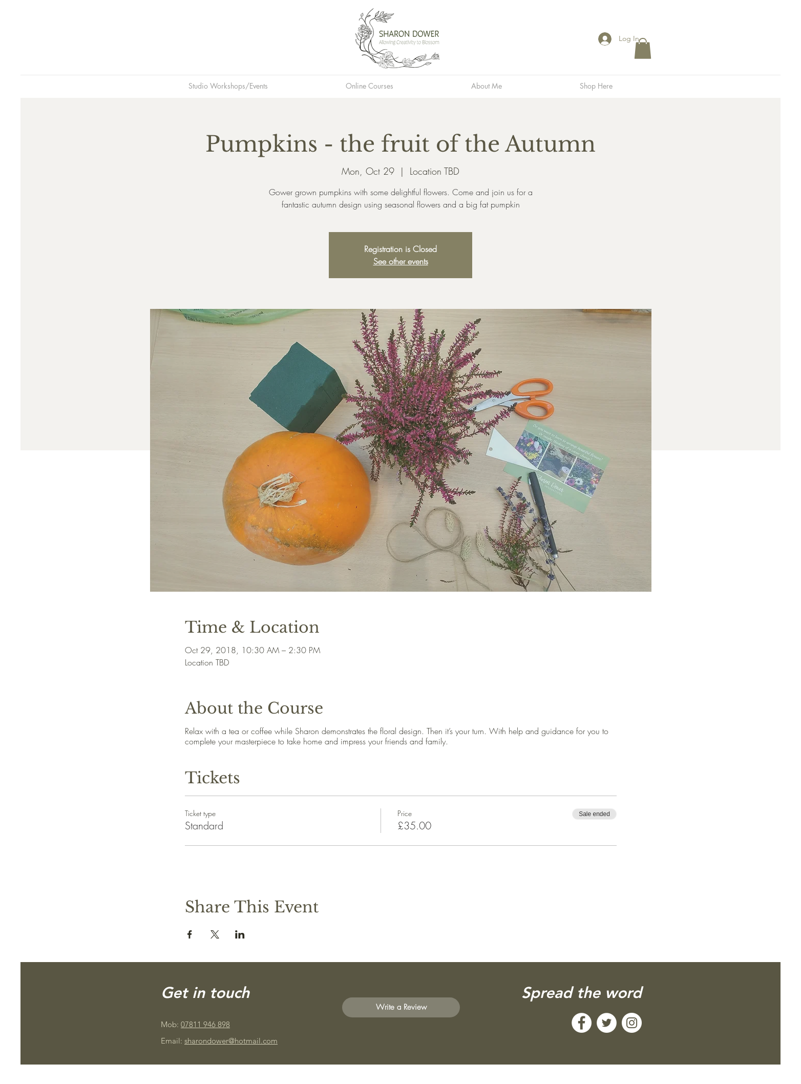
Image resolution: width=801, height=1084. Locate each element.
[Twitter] (607, 1023)
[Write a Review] (401, 1007)
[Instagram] (632, 1023)
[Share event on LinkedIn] (240, 934)
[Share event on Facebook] (190, 934)
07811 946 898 (205, 1024)
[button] (642, 48)
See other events (400, 261)
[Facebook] (582, 1023)
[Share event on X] (215, 934)
